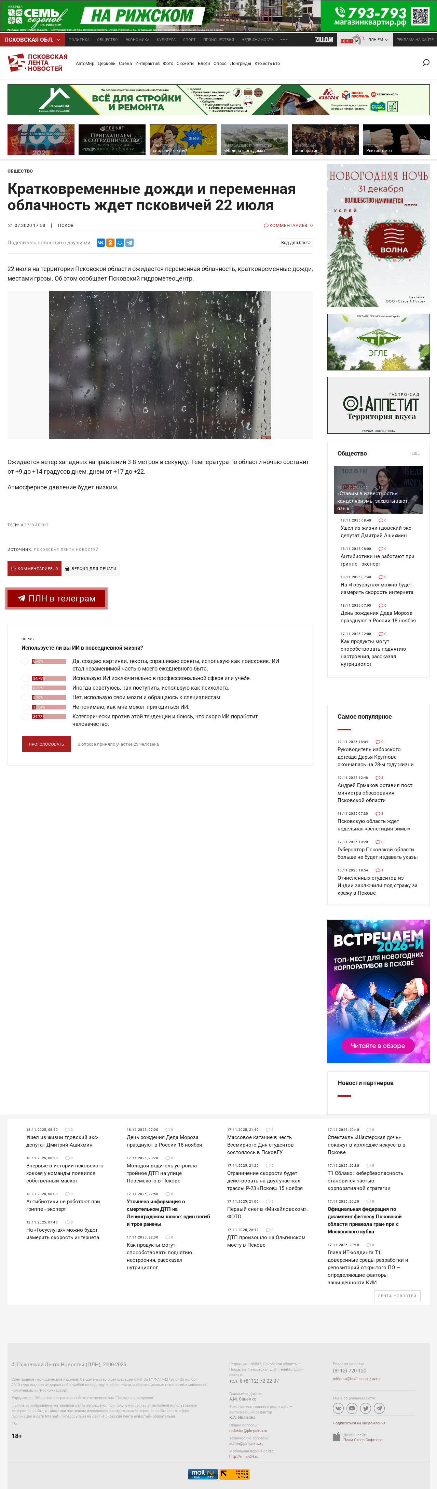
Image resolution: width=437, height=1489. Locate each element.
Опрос (220, 63)
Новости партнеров (366, 1082)
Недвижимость (258, 40)
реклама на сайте (415, 40)
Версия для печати (94, 569)
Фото (168, 63)
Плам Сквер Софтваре (363, 1440)
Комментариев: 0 (38, 569)
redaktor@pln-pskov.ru (248, 1431)
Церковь (106, 63)
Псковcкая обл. (29, 39)
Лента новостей (397, 1296)
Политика (79, 40)
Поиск (429, 62)
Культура (166, 40)
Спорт (189, 40)
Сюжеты (185, 63)
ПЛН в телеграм (56, 598)
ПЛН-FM (375, 40)
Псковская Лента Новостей (66, 549)
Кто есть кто (267, 63)
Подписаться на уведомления (359, 1423)
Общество (107, 40)
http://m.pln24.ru (243, 1456)
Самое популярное (365, 716)
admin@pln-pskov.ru (246, 1443)
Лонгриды (240, 63)
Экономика (137, 40)
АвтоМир (85, 63)
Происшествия (218, 40)
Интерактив (147, 63)
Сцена (125, 63)
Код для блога (296, 242)
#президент (35, 525)
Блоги (204, 63)
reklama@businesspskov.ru (356, 1379)
